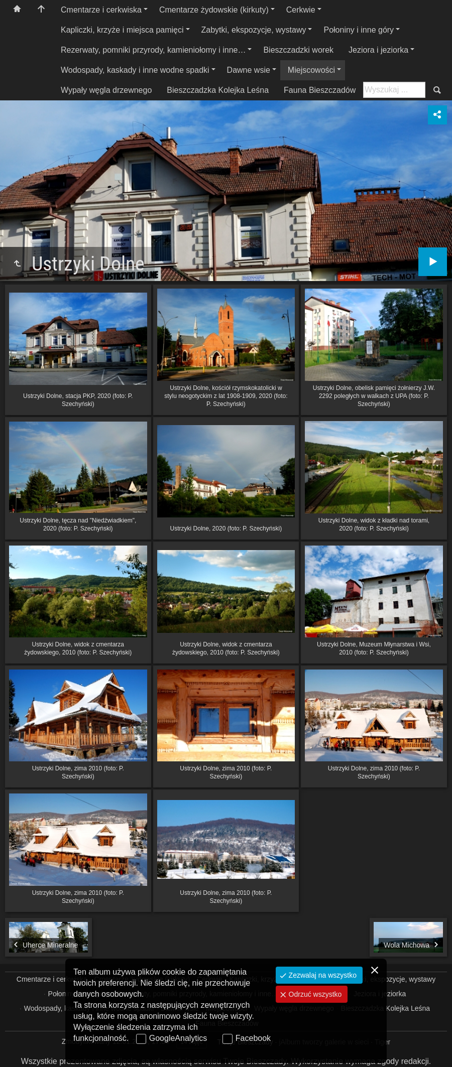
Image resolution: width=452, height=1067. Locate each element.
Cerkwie (300, 10)
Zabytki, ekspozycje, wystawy (253, 30)
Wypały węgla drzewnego (106, 90)
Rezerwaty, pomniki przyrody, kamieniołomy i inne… (153, 50)
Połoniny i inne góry (358, 30)
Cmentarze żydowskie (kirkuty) (214, 10)
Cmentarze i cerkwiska (101, 10)
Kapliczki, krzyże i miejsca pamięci (122, 30)
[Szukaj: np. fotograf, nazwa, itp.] (394, 90)
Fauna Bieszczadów (320, 90)
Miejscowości (311, 70)
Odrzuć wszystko (314, 994)
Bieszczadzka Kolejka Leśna (218, 90)
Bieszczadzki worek (298, 50)
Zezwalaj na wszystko (322, 975)
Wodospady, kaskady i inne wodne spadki (135, 70)
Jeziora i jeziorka (378, 50)
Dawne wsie (248, 70)
